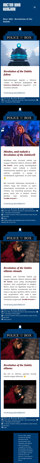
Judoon (9, 319)
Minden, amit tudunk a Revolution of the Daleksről (19, 153)
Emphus (15, 98)
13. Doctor (6, 214)
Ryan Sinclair (33, 214)
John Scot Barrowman (28, 220)
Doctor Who (7, 100)
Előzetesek (23, 310)
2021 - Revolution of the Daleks (10, 102)
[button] (20, 394)
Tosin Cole (12, 222)
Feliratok (22, 98)
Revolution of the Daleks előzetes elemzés (18, 269)
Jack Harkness (24, 214)
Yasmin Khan (5, 216)
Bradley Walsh (7, 220)
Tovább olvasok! (10, 198)
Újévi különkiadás (30, 100)
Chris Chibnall (29, 209)
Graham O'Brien (15, 214)
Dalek (5, 218)
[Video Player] (20, 394)
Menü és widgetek (35, 9)
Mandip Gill (4, 222)
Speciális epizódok (17, 100)
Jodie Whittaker (17, 220)
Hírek (21, 209)
